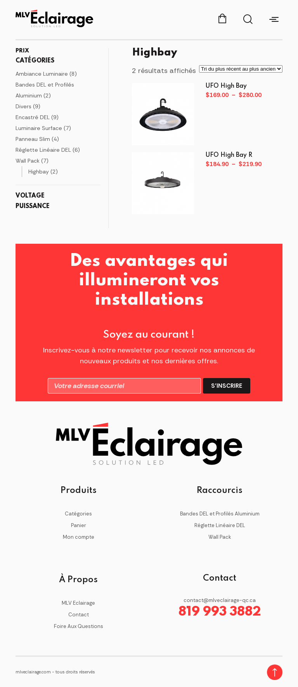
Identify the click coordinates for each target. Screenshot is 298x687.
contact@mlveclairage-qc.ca (220, 600)
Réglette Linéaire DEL (219, 525)
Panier (78, 525)
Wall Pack (219, 537)
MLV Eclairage (78, 603)
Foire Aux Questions (78, 626)
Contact (78, 614)
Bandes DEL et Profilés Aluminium (220, 513)
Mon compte (78, 537)
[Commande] (240, 69)
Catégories (78, 513)
